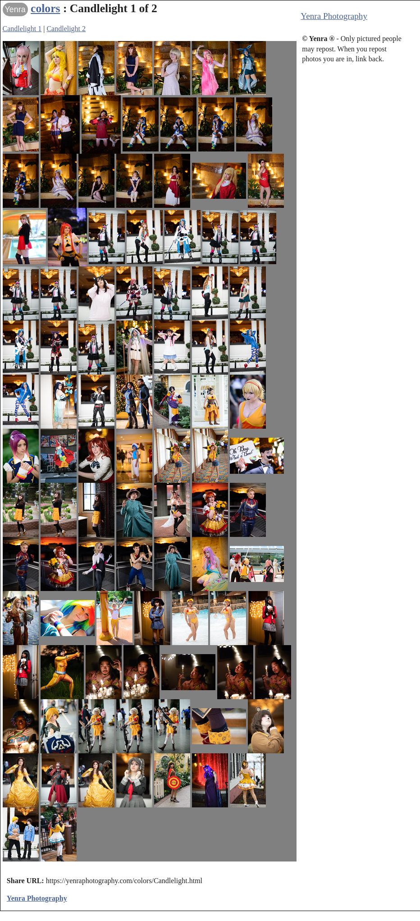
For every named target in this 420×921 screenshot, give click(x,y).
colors (45, 8)
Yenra (15, 9)
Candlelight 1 (22, 28)
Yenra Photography (334, 16)
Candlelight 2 (66, 28)
